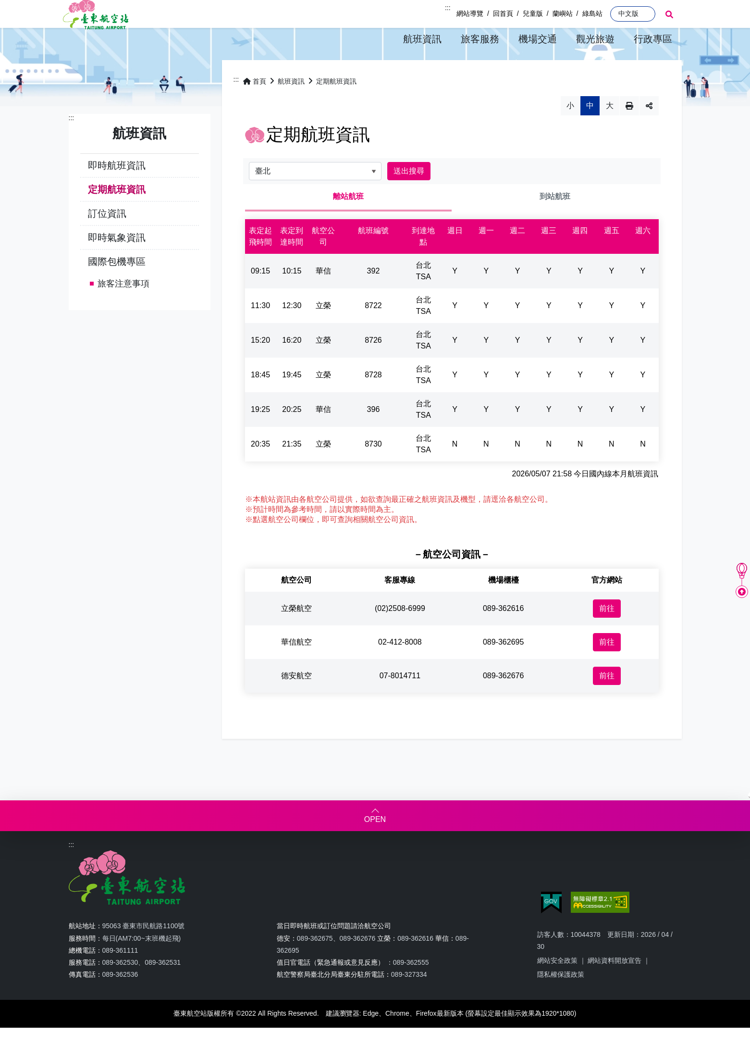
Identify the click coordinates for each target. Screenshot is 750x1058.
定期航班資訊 (117, 216)
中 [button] (590, 132)
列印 (629, 132)
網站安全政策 (557, 987)
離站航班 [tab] (348, 223)
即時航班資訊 (117, 192)
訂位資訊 (107, 240)
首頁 (254, 108)
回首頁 (503, 13)
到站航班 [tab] (555, 223)
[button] (422, 39)
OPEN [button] (375, 846)
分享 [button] (649, 132)
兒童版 (533, 13)
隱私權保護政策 (560, 1001)
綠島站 (592, 13)
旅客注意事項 (123, 310)
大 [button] (610, 132)
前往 (607, 635)
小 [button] (570, 132)
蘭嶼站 (563, 13)
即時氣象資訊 (117, 264)
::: (448, 8)
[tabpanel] (452, 367)
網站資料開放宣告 (614, 987)
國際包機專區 (117, 288)
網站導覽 (469, 13)
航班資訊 (291, 108)
